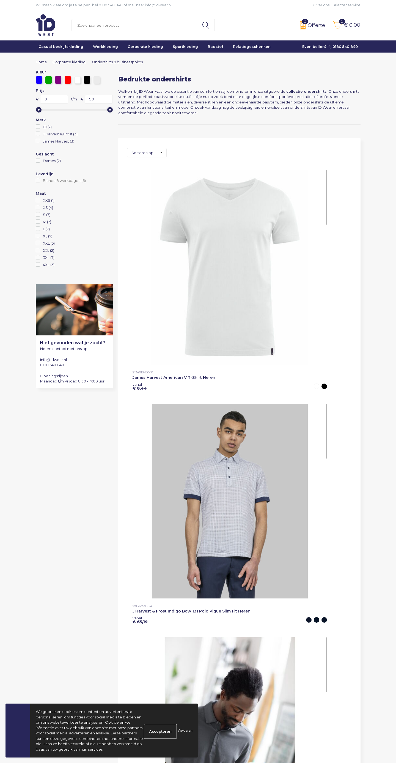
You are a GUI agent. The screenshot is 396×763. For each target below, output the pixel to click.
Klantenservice (347, 5)
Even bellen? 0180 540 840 (330, 46)
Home (41, 62)
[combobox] (134, 25)
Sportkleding (185, 46)
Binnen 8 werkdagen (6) (64, 180)
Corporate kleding (145, 46)
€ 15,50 (214, 354)
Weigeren (185, 730)
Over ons (321, 5)
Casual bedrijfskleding (60, 46)
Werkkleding (105, 46)
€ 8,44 (140, 254)
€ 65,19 (214, 254)
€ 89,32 (141, 454)
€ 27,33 (290, 254)
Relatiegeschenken (252, 46)
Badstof (215, 46)
